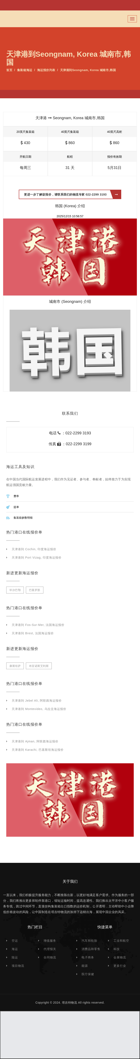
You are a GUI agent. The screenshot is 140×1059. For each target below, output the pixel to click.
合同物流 (50, 957)
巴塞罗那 (34, 590)
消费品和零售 (91, 949)
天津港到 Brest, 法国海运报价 (33, 633)
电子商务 (88, 957)
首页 (9, 70)
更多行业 (120, 965)
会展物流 (120, 957)
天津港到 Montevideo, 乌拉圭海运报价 (39, 709)
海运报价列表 (46, 70)
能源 (85, 965)
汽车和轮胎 (89, 940)
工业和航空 (121, 940)
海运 (15, 949)
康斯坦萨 (15, 666)
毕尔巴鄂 (15, 590)
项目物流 (18, 965)
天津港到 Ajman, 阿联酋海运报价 (35, 741)
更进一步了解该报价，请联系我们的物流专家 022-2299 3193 (71, 194)
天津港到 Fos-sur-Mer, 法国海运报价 (38, 625)
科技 (117, 949)
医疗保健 (88, 974)
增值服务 (50, 940)
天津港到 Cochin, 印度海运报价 (34, 549)
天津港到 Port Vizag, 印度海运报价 (37, 557)
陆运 (15, 957)
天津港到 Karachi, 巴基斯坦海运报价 (38, 749)
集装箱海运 (24, 70)
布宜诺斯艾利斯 (39, 666)
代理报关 (50, 949)
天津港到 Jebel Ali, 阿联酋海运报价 (37, 700)
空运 (15, 940)
